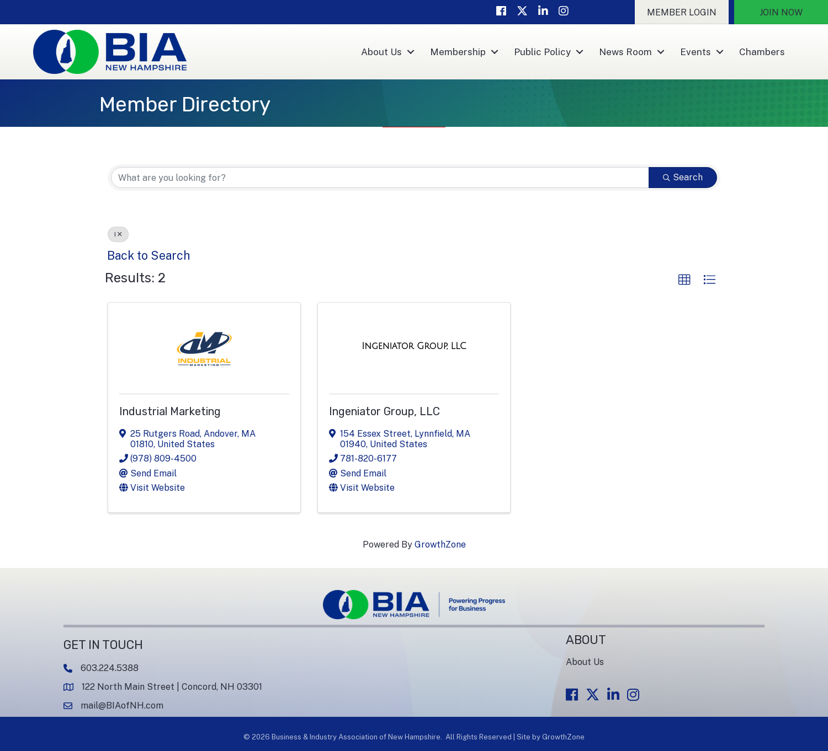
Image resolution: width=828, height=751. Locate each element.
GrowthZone (440, 544)
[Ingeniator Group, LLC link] (414, 346)
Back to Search (148, 255)
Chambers (762, 51)
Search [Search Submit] (683, 177)
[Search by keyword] (380, 177)
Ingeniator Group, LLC (384, 411)
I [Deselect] (118, 234)
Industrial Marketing (170, 411)
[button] (682, 12)
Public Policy (542, 51)
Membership (458, 51)
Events (695, 51)
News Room (625, 51)
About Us (381, 51)
